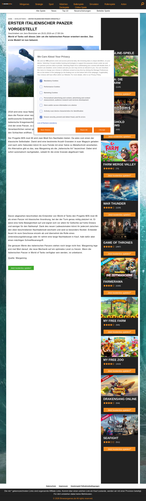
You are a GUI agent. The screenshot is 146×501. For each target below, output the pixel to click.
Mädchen (63, 4)
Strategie (39, 4)
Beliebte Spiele (103, 11)
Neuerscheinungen (82, 11)
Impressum (63, 486)
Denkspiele (64, 7)
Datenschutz (51, 486)
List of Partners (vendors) (47, 123)
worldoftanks (20, 19)
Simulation (93, 4)
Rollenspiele (110, 4)
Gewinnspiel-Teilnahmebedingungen (85, 486)
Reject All (83, 130)
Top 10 (65, 11)
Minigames (24, 4)
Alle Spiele (40, 11)
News (53, 11)
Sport (51, 4)
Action (123, 4)
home (10, 19)
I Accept (102, 130)
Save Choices (46, 130)
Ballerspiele (78, 4)
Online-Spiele (81, 7)
